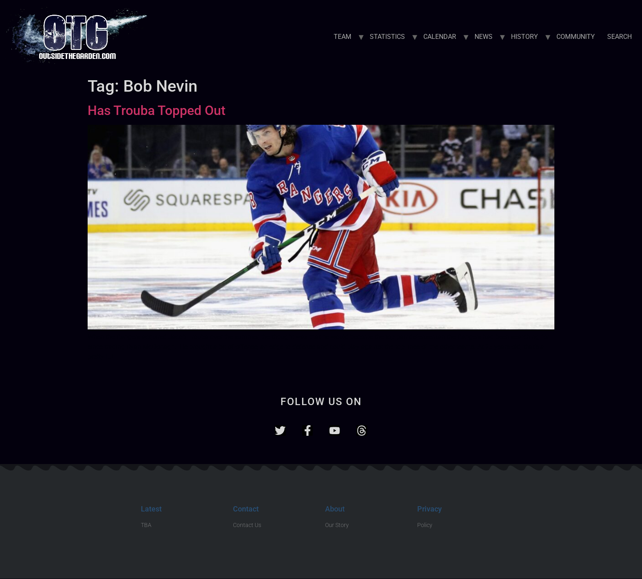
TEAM (342, 37)
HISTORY (524, 37)
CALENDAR (439, 37)
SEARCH (619, 37)
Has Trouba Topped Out (157, 110)
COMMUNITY (575, 37)
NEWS (484, 37)
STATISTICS (387, 37)
